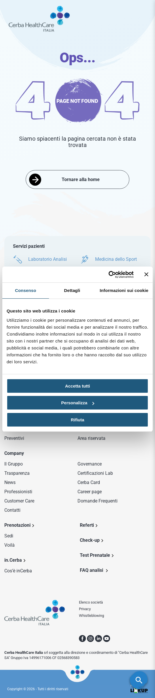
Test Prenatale (95, 555)
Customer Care (19, 501)
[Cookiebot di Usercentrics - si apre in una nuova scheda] (108, 274)
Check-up (90, 540)
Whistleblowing (91, 615)
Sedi (8, 536)
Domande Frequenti (98, 501)
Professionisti (18, 491)
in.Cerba (13, 560)
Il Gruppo (13, 464)
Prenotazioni (17, 525)
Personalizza (77, 402)
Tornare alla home (81, 179)
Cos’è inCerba (18, 571)
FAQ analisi (92, 570)
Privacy (85, 609)
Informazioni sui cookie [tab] (124, 290)
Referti (87, 525)
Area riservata (91, 438)
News (10, 482)
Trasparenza (17, 473)
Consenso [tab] (25, 290)
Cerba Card (89, 482)
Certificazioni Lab (95, 473)
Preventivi (14, 438)
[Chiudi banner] (146, 274)
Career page (90, 491)
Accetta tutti (77, 386)
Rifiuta (77, 419)
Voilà (9, 545)
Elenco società (91, 602)
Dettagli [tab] (72, 290)
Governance (90, 464)
